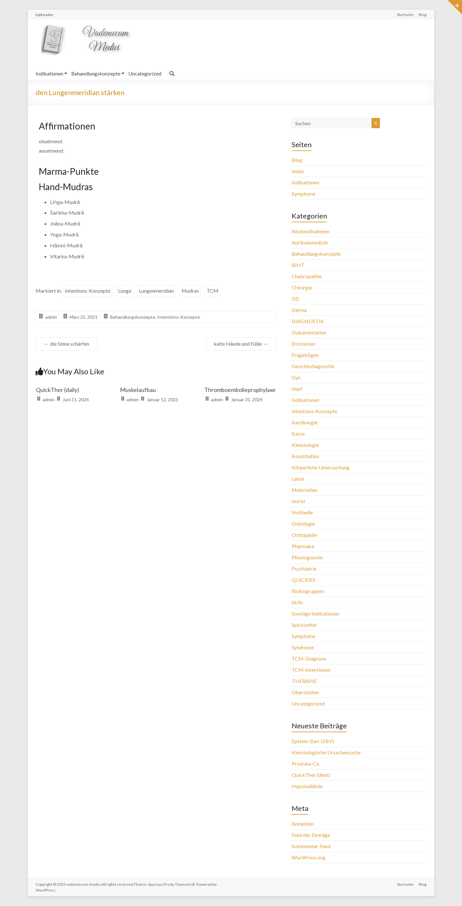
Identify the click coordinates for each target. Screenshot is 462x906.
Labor (298, 478)
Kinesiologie (305, 445)
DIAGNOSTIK (308, 321)
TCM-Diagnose (309, 658)
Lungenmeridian (156, 291)
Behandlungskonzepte (95, 73)
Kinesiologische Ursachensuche (326, 752)
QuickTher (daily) (57, 389)
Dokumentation (309, 332)
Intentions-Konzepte (87, 291)
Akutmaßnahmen (310, 231)
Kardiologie (305, 422)
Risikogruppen (308, 591)
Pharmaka (303, 546)
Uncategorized (144, 73)
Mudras (190, 291)
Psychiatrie (304, 568)
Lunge (124, 291)
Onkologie (303, 523)
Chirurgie (302, 287)
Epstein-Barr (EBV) (313, 741)
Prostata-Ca (305, 763)
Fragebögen (305, 355)
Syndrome (303, 647)
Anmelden (303, 824)
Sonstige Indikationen (315, 613)
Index (298, 171)
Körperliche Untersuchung (320, 467)
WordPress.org (308, 857)
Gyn (296, 377)
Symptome (303, 194)
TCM (212, 291)
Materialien (304, 490)
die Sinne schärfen (66, 344)
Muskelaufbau (138, 389)
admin (51, 317)
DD (295, 299)
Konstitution (305, 456)
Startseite (405, 14)
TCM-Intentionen (311, 670)
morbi (298, 501)
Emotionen (303, 344)
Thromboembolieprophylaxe (240, 389)
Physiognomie (307, 557)
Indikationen (49, 73)
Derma (299, 310)
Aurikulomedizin (310, 242)
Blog (422, 14)
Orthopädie (304, 535)
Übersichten (305, 692)
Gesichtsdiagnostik (313, 366)
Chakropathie (307, 276)
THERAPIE (304, 681)
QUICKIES (303, 580)
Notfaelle (302, 512)
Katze (298, 434)
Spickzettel (304, 625)
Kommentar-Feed (311, 846)
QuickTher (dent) (311, 775)
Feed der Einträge (311, 835)
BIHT (298, 265)
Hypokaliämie (307, 786)
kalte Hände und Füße (241, 344)
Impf (297, 389)
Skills (297, 602)
